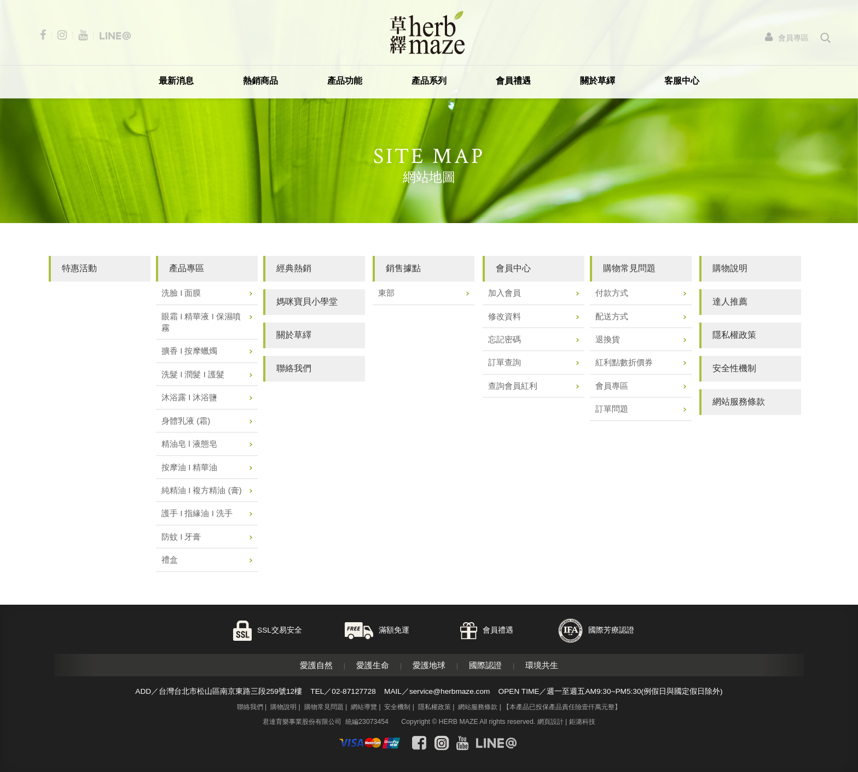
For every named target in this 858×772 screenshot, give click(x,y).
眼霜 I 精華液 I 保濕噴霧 (201, 322)
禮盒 (169, 559)
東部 (386, 292)
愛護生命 (372, 665)
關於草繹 (597, 80)
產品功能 (344, 80)
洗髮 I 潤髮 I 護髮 (192, 374)
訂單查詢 (504, 362)
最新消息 (176, 80)
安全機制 (397, 707)
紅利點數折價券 (624, 362)
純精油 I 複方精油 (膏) (201, 490)
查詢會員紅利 (512, 385)
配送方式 (611, 316)
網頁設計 (550, 722)
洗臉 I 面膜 (181, 292)
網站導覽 (364, 707)
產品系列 (429, 80)
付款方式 (611, 292)
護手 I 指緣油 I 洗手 (197, 513)
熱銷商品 (260, 80)
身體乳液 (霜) (185, 420)
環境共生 (541, 665)
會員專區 (611, 385)
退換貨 (607, 339)
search (826, 37)
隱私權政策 (434, 707)
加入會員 (504, 292)
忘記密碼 (504, 339)
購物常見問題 (324, 707)
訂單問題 (611, 408)
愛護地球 (429, 665)
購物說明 (283, 707)
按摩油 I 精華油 (189, 467)
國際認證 (485, 665)
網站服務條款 (477, 707)
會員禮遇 (513, 80)
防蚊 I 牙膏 (181, 536)
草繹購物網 (427, 32)
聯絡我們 (250, 707)
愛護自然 (316, 665)
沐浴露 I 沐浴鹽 (189, 397)
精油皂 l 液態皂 (189, 443)
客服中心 (681, 80)
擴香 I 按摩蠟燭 (189, 350)
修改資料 (504, 316)
